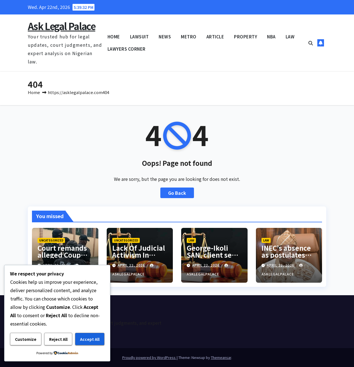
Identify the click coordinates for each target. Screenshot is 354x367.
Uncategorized (51, 240)
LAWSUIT (139, 37)
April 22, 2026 (132, 265)
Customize (25, 339)
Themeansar (221, 357)
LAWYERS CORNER (127, 49)
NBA (271, 37)
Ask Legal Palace (61, 26)
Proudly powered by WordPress (149, 357)
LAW (290, 37)
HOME (114, 37)
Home (34, 92)
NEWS (165, 37)
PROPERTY (245, 37)
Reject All (58, 339)
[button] (310, 43)
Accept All (89, 339)
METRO (188, 37)
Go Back (177, 192)
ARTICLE (215, 37)
